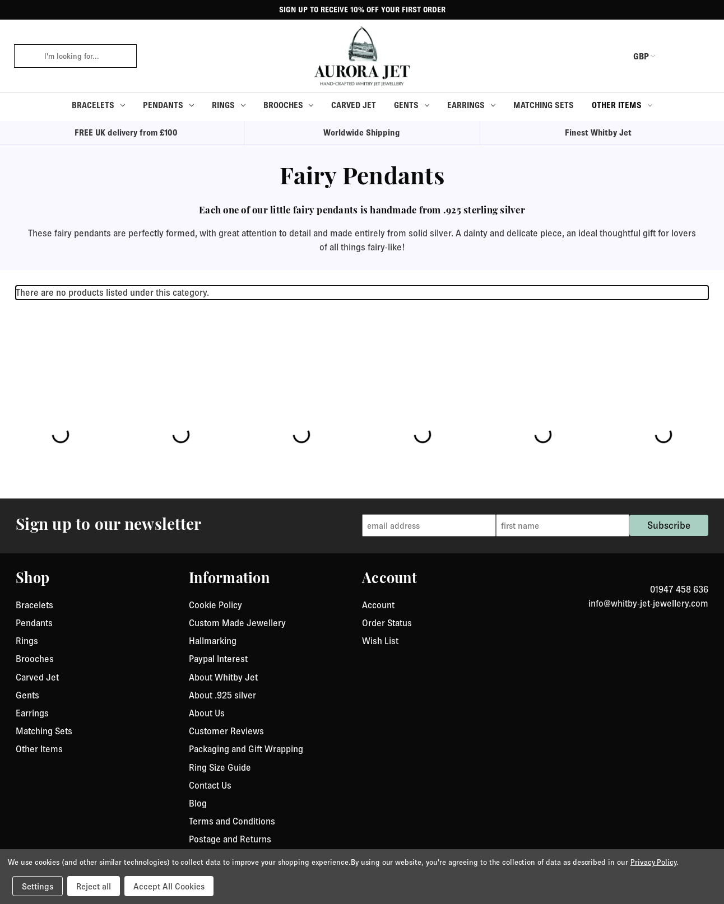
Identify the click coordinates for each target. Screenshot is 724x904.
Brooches (288, 105)
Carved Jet (353, 105)
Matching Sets (543, 105)
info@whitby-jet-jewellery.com (648, 603)
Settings (37, 886)
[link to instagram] (704, 576)
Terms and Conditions (232, 821)
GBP (633, 56)
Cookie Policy (215, 605)
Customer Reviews (226, 731)
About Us (207, 713)
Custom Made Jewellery (237, 623)
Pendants (168, 105)
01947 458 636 (679, 589)
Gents (411, 105)
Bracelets (98, 105)
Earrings (471, 105)
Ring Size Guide (220, 767)
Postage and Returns (230, 839)
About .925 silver (222, 695)
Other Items (622, 105)
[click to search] (25, 56)
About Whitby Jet (223, 677)
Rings (228, 105)
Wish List (380, 641)
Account (378, 605)
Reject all (93, 886)
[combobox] (86, 56)
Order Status (387, 623)
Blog (198, 803)
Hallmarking (212, 641)
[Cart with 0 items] (702, 56)
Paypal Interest (218, 659)
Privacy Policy (653, 862)
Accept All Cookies (169, 886)
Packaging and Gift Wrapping (246, 749)
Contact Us (210, 785)
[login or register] (675, 56)
